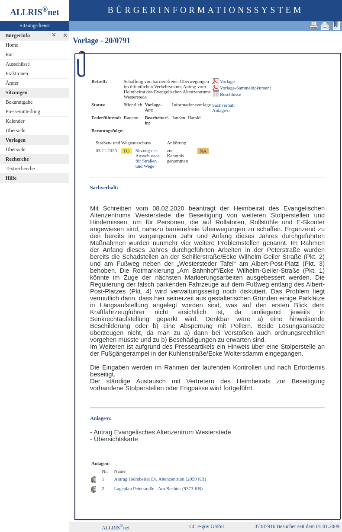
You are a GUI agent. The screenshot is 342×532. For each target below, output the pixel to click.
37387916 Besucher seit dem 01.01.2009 (297, 526)
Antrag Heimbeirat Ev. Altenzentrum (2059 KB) (160, 478)
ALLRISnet (115, 528)
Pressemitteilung (23, 111)
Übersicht (16, 130)
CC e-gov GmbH (207, 526)
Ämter (12, 83)
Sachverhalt (223, 105)
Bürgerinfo (17, 35)
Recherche (17, 159)
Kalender (15, 121)
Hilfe (11, 178)
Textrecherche (20, 169)
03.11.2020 (106, 150)
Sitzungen (17, 92)
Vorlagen (16, 140)
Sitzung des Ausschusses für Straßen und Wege (148, 158)
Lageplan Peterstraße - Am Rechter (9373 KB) (158, 488)
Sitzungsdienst (34, 25)
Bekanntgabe (19, 102)
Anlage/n (220, 110)
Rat (9, 54)
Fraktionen (17, 73)
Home (12, 45)
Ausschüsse (18, 64)
